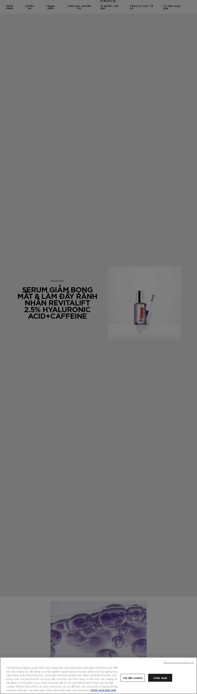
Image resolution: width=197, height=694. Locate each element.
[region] (98, 675)
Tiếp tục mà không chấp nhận (178, 662)
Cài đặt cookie (133, 677)
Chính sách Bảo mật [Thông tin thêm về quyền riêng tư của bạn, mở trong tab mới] (103, 690)
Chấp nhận (160, 677)
